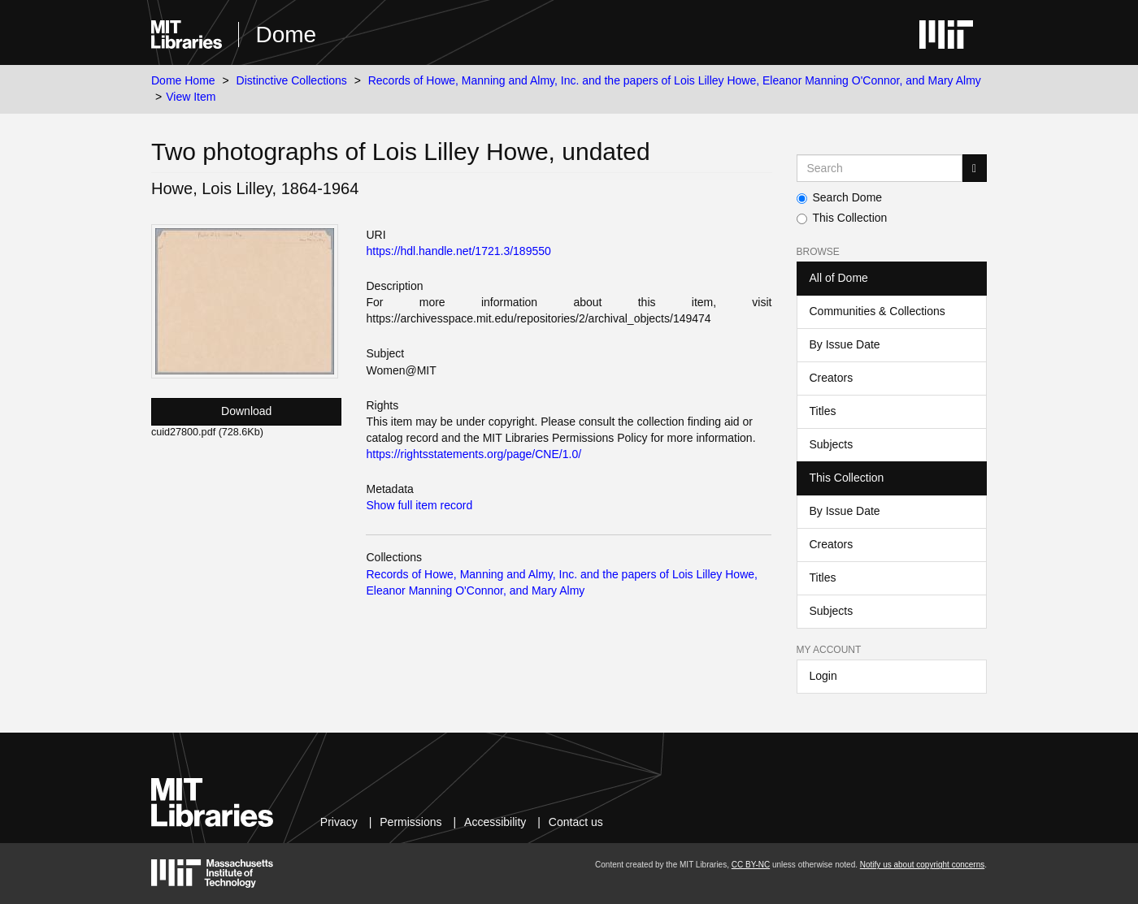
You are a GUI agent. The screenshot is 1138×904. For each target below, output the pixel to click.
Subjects (832, 444)
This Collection (842, 217)
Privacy (339, 821)
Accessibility (495, 821)
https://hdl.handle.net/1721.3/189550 (458, 250)
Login (823, 675)
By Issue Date (845, 344)
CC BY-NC (751, 864)
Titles (823, 410)
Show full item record (419, 505)
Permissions (410, 821)
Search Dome (840, 197)
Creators (832, 377)
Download (246, 410)
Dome (285, 34)
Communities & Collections (877, 311)
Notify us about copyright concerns (922, 864)
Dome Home (183, 80)
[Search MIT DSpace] (879, 168)
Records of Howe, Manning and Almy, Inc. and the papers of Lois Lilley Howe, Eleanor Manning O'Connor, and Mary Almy (674, 80)
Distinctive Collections (292, 80)
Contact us (576, 821)
